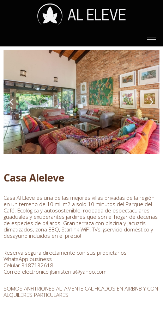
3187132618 (37, 265)
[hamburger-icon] (151, 38)
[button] (11, 101)
